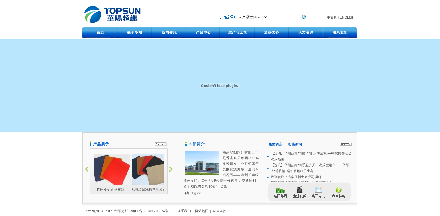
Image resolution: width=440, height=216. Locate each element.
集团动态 (276, 144)
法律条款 (220, 211)
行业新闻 (295, 144)
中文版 (332, 17)
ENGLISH (347, 17)
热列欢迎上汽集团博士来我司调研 (296, 177)
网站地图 (202, 211)
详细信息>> (192, 193)
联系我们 (184, 211)
